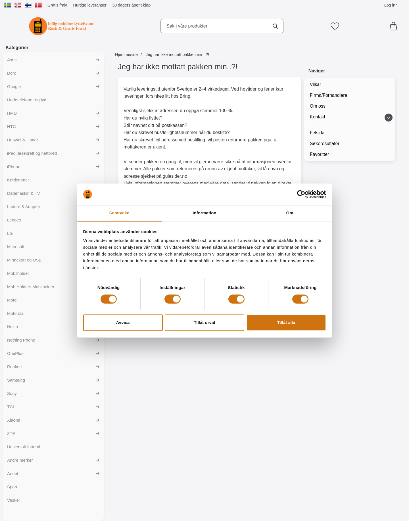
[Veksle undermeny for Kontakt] (389, 118)
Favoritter (319, 154)
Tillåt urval (204, 322)
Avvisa (123, 322)
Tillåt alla (286, 322)
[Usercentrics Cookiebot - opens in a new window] (301, 194)
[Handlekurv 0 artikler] (394, 26)
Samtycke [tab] (119, 213)
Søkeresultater (324, 143)
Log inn (391, 5)
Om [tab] (289, 213)
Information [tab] (204, 213)
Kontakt (317, 116)
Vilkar (315, 84)
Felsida (317, 132)
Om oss (317, 106)
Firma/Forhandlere (328, 95)
